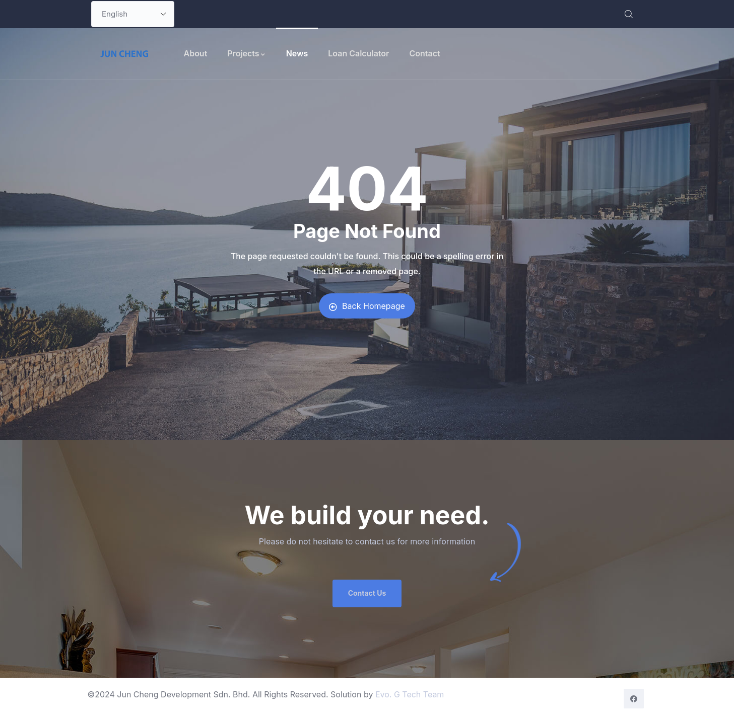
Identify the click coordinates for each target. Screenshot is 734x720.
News (297, 53)
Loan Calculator (358, 53)
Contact (424, 53)
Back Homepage (367, 306)
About (196, 53)
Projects (246, 53)
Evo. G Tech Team (409, 695)
